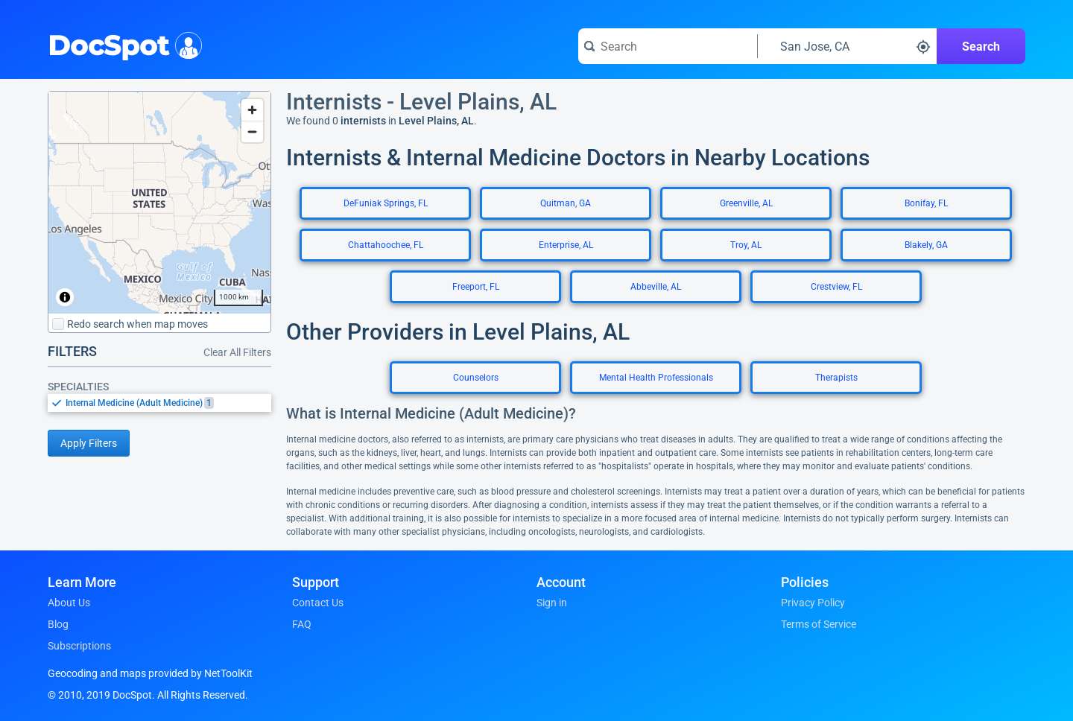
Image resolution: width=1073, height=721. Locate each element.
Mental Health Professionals (656, 377)
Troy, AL (746, 245)
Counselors (475, 377)
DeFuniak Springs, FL (386, 203)
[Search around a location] (847, 46)
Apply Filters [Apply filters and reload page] (88, 443)
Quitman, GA (565, 203)
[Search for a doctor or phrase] (667, 46)
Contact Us (318, 603)
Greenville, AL (746, 203)
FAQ (301, 624)
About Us (69, 603)
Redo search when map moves (130, 324)
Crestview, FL (836, 287)
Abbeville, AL (655, 287)
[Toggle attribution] (65, 297)
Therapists (836, 377)
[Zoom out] (252, 131)
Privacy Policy (813, 603)
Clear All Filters (237, 352)
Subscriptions (79, 646)
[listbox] (159, 402)
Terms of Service (818, 624)
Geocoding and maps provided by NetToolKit (150, 673)
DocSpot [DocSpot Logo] (122, 44)
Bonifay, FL (926, 203)
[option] (168, 403)
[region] (159, 203)
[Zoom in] (252, 110)
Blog (58, 624)
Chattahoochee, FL (385, 245)
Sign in (551, 603)
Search (981, 46)
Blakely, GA (926, 245)
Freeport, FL (475, 287)
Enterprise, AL (566, 245)
